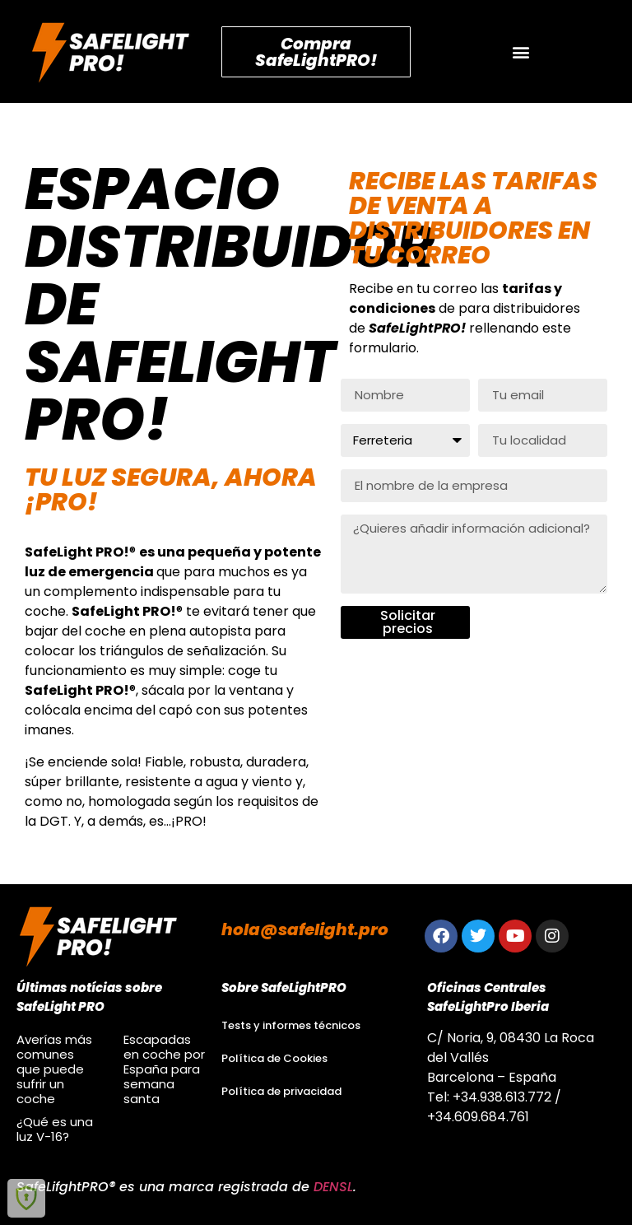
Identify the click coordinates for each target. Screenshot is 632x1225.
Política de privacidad (281, 1091)
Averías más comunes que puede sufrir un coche (54, 1069)
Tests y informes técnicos (290, 1025)
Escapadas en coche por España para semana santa (164, 1069)
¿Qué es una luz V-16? (54, 1129)
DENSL (333, 1186)
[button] (521, 51)
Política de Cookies (274, 1058)
